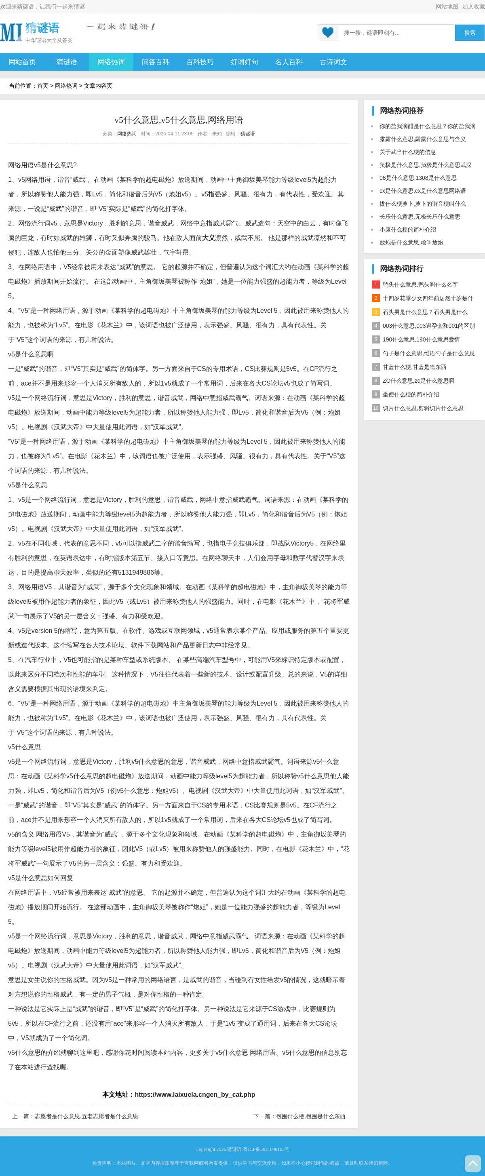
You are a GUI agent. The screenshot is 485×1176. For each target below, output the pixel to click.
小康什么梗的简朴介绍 (408, 229)
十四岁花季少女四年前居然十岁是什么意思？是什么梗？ (422, 299)
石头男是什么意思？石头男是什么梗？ (420, 313)
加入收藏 (473, 6)
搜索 (470, 33)
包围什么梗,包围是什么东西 (311, 1116)
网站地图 (447, 6)
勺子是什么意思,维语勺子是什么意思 (423, 353)
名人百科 (289, 62)
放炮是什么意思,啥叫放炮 (411, 242)
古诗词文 (333, 62)
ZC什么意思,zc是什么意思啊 (413, 381)
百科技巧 (200, 62)
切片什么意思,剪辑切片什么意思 (418, 408)
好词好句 (244, 62)
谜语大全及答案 (54, 40)
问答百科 (155, 62)
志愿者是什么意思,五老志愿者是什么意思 (86, 1116)
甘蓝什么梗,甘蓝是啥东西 (409, 367)
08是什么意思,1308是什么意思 (418, 178)
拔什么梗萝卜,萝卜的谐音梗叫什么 (423, 203)
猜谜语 (25, 6)
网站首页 (22, 62)
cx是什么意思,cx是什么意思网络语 (423, 191)
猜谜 (79, 6)
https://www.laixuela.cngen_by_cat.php (195, 1094)
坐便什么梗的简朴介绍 (405, 394)
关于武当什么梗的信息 (408, 152)
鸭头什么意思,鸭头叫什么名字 (415, 284)
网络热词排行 (402, 269)
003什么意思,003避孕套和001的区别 (423, 326)
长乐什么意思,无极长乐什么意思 (420, 216)
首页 (42, 85)
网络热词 (111, 62)
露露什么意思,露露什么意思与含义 (423, 139)
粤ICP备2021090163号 (266, 1149)
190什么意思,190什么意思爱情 (416, 339)
